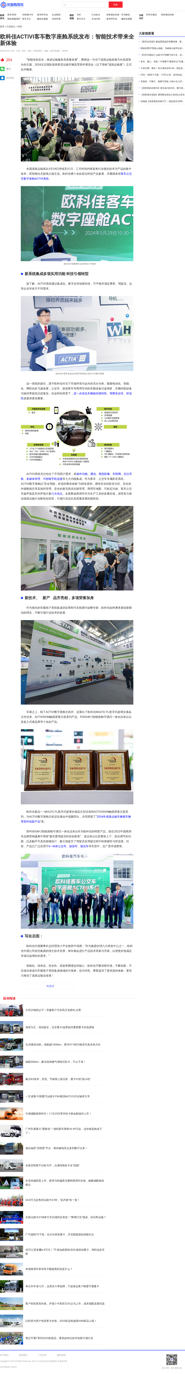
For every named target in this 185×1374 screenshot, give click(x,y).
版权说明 (61, 1355)
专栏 (79, 14)
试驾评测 (56, 19)
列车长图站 (151, 14)
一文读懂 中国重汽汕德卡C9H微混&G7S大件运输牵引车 (57, 1096)
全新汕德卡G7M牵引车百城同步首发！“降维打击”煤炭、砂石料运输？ (65, 1217)
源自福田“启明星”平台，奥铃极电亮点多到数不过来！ (56, 1148)
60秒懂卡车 (27, 14)
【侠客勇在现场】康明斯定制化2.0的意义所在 (163, 94)
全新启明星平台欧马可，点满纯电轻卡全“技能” (52, 1165)
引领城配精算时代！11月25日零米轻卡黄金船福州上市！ (58, 1113)
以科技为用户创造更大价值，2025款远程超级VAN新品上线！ (61, 1320)
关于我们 (4, 1355)
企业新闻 (56, 14)
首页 (2, 26)
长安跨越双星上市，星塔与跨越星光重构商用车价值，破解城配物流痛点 (64, 1182)
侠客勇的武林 (112, 14)
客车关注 (26, 19)
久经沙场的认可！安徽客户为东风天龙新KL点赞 (53, 1010)
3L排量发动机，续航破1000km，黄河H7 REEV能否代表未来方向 (63, 1044)
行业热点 (96, 14)
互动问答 (96, 19)
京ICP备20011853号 (8, 1367)
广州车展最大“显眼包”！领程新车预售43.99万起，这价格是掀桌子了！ (63, 1130)
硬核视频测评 (13, 19)
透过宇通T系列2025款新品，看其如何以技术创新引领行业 (59, 1338)
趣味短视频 (42, 19)
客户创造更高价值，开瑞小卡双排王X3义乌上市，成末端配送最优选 (65, 1303)
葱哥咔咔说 (42, 14)
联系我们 (23, 1355)
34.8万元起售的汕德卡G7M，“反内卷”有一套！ (52, 1199)
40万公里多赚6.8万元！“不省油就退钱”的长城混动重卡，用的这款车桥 (65, 1251)
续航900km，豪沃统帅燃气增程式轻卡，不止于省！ (55, 1061)
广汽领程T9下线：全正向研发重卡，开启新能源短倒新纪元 (59, 1234)
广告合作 (42, 1355)
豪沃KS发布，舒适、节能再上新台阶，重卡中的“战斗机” (58, 1079)
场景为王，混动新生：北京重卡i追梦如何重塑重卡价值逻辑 (59, 1027)
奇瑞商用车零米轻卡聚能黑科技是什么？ (49, 1269)
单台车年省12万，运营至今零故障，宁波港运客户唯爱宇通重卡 (62, 1286)
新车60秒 (11, 14)
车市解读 (125, 14)
